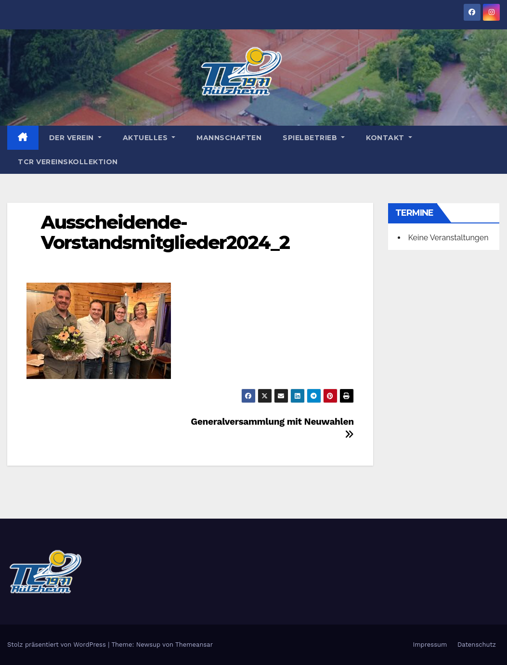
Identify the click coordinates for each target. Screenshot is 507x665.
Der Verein (75, 137)
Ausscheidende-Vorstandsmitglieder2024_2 (165, 232)
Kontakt (389, 137)
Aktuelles (149, 137)
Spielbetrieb (314, 137)
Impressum (430, 644)
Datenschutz (476, 644)
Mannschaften (228, 137)
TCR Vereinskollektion (68, 161)
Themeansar (194, 644)
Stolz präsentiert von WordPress (57, 644)
